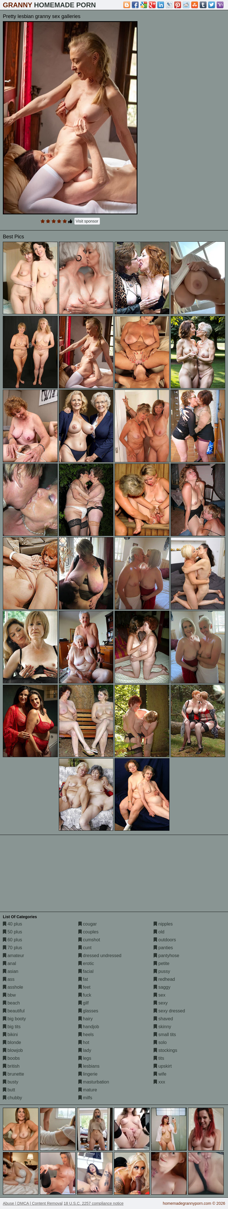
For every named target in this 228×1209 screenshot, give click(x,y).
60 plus (12, 939)
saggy (162, 987)
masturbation (93, 1082)
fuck (84, 995)
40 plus (12, 924)
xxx (159, 1082)
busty (10, 1082)
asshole (13, 987)
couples (88, 931)
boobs (11, 1058)
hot (83, 1042)
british (11, 1066)
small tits (165, 1034)
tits (159, 1058)
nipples (163, 924)
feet (84, 987)
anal (9, 963)
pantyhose (166, 955)
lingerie (88, 1074)
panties (163, 947)
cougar (87, 924)
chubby (12, 1097)
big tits (12, 1026)
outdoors (165, 939)
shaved (163, 1018)
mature (87, 1089)
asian (10, 971)
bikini (10, 1034)
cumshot (89, 939)
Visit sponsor (87, 221)
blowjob (13, 1050)
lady (84, 1050)
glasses (88, 1010)
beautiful (14, 1010)
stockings (165, 1050)
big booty (14, 1018)
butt (9, 1089)
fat (83, 979)
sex (159, 995)
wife (160, 1074)
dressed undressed (100, 955)
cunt (85, 947)
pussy (162, 971)
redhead (164, 979)
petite (161, 963)
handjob (88, 1026)
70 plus (12, 947)
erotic (86, 963)
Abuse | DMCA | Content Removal (33, 1203)
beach (11, 1003)
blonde (12, 1042)
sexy (160, 1003)
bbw (9, 995)
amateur (13, 955)
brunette (13, 1074)
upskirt (163, 1066)
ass (8, 979)
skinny (162, 1026)
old (159, 931)
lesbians (89, 1066)
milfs (85, 1097)
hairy (85, 1018)
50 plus (12, 931)
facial (86, 971)
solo (160, 1042)
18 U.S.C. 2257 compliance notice (94, 1203)
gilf (83, 1003)
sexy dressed (169, 1010)
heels (86, 1034)
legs (84, 1058)
